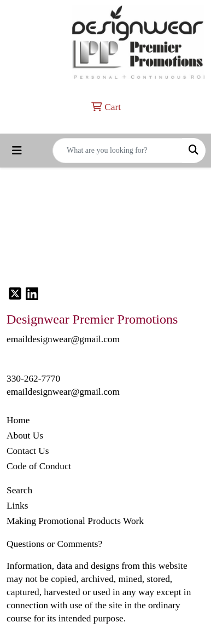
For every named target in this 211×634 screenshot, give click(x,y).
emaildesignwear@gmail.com (63, 392)
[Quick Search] (117, 150)
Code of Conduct (39, 466)
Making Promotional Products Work (75, 521)
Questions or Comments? (54, 544)
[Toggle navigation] (16, 150)
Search (19, 490)
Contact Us (28, 451)
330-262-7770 (33, 378)
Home (18, 420)
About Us (25, 435)
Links (17, 505)
